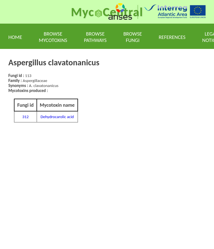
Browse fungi (132, 37)
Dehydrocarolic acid (57, 116)
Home (15, 37)
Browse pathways (95, 37)
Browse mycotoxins (53, 37)
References (172, 37)
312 (25, 116)
